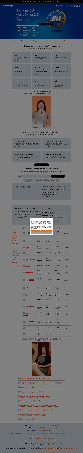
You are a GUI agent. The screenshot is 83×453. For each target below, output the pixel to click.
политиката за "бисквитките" (39, 225)
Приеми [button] (41, 230)
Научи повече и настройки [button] (41, 232)
